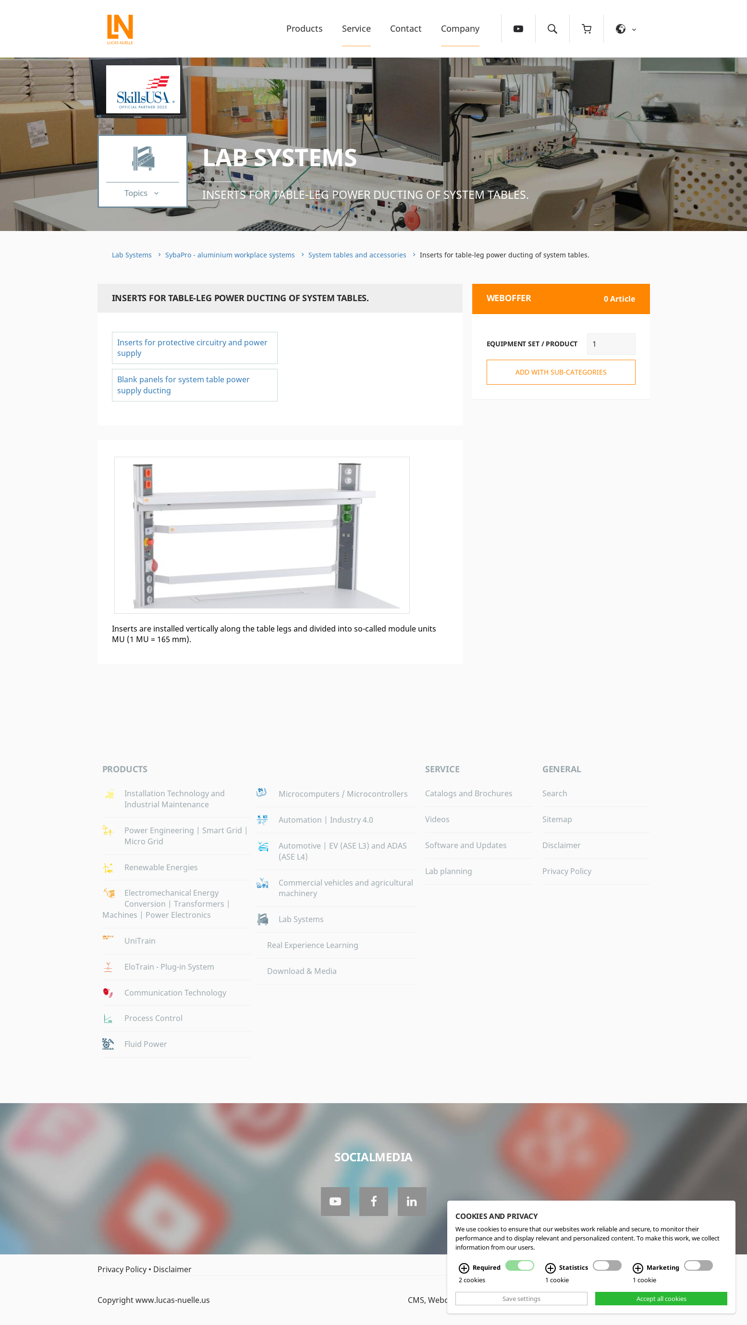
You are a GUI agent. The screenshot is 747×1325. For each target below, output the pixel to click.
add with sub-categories (561, 372)
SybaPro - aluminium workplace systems (230, 254)
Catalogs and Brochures (469, 793)
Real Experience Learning (312, 945)
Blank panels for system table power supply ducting (183, 385)
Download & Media (302, 971)
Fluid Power (145, 1044)
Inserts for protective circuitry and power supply (192, 348)
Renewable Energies (161, 867)
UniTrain (140, 941)
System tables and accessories (357, 254)
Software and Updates (466, 845)
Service (356, 28)
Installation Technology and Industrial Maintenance (174, 799)
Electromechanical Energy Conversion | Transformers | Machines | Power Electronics (166, 903)
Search (554, 793)
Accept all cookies (661, 1298)
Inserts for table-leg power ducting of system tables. (365, 194)
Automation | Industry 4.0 (326, 819)
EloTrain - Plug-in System (169, 966)
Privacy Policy (566, 871)
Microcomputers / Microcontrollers (343, 794)
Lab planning (448, 871)
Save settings (521, 1298)
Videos (437, 819)
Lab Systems (279, 157)
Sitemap (557, 819)
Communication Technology (175, 992)
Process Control (153, 1018)
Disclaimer (561, 845)
